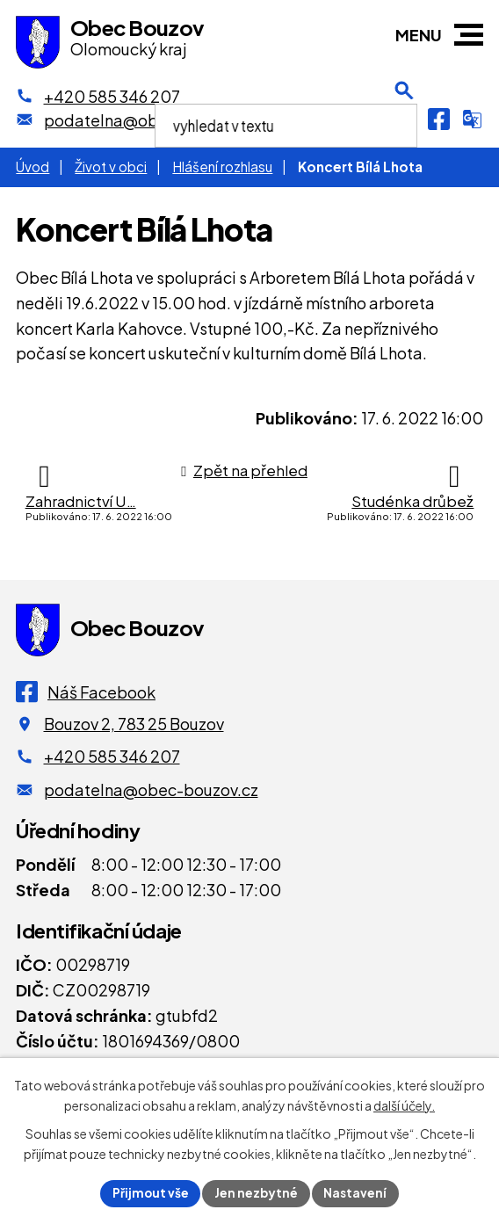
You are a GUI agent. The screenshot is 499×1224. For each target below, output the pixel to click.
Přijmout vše (149, 1192)
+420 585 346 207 (112, 756)
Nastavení (357, 1192)
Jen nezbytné (256, 1192)
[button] (468, 35)
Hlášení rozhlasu (222, 166)
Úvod (32, 166)
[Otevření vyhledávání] (404, 118)
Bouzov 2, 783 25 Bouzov (134, 723)
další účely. (404, 1104)
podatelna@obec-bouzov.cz (151, 789)
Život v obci (111, 166)
